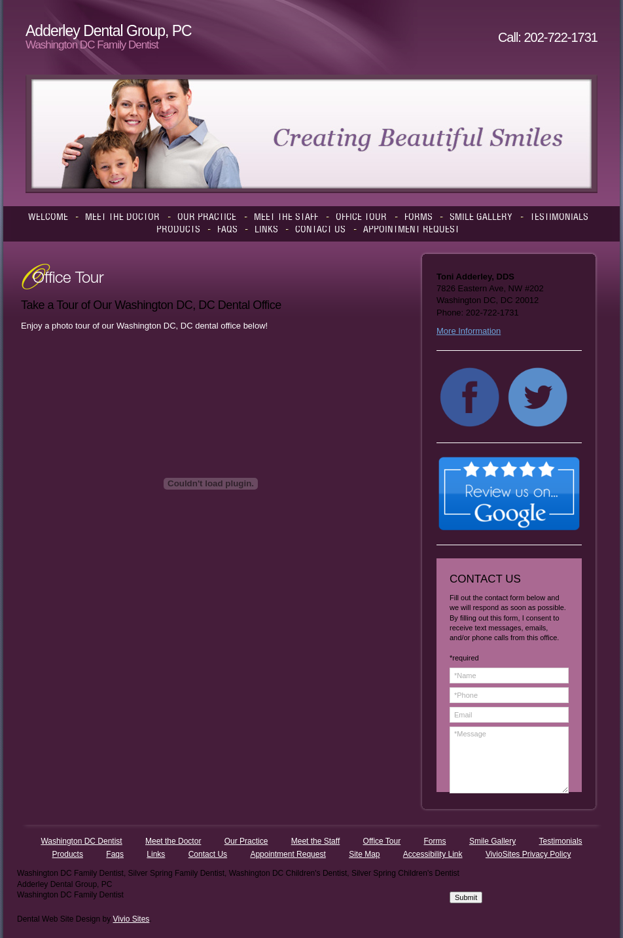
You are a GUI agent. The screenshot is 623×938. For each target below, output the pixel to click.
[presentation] (503, 844)
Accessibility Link (433, 854)
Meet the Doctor (173, 841)
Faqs (115, 854)
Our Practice (246, 841)
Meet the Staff (315, 841)
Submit (466, 897)
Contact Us (207, 854)
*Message (509, 760)
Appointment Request (287, 854)
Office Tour (382, 841)
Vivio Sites (131, 919)
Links (156, 854)
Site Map (364, 854)
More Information (468, 331)
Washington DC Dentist (81, 841)
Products (67, 854)
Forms (435, 841)
